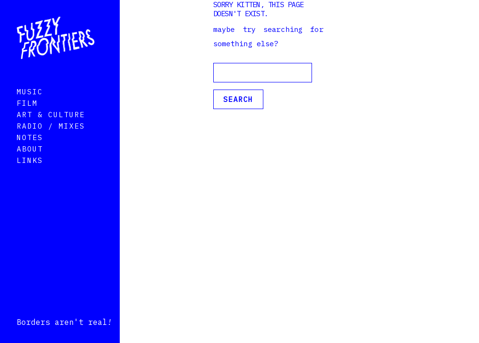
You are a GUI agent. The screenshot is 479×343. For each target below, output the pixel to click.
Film (27, 116)
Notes (30, 150)
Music (30, 105)
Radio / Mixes (51, 139)
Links (30, 173)
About (30, 162)
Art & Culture (51, 127)
